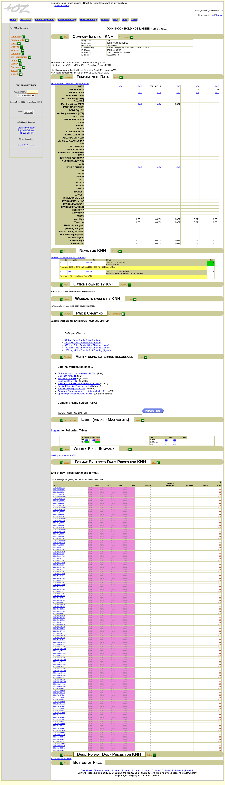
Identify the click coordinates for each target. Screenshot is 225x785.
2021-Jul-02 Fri (58, 591)
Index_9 (189, 770)
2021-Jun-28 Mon (59, 600)
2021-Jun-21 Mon (59, 611)
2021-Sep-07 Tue (59, 487)
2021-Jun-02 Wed (59, 638)
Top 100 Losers (26, 133)
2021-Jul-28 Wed (59, 551)
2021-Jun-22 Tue (59, 609)
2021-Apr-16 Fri (58, 710)
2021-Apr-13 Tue (59, 717)
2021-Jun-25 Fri (58, 602)
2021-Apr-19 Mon (59, 708)
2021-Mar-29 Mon (59, 737)
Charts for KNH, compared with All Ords (77, 373)
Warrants (15, 50)
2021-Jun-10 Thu (59, 624)
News (14, 43)
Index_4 (139, 770)
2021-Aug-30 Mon (59, 501)
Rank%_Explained (44, 19)
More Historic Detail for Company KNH (70, 83)
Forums (105, 19)
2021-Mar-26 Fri (58, 739)
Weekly (14, 63)
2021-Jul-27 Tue (58, 554)
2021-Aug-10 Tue (59, 532)
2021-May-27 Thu (59, 646)
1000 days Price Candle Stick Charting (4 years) (87, 350)
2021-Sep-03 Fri (58, 492)
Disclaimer (86, 770)
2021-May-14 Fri (58, 666)
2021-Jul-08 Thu (58, 582)
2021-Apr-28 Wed (59, 693)
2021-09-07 (87, 263)
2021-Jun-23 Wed (59, 607)
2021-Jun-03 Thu (59, 635)
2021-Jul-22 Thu (58, 560)
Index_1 (109, 770)
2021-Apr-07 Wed (59, 726)
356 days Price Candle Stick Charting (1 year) (86, 345)
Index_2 (119, 770)
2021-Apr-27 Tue (59, 695)
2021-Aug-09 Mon (59, 534)
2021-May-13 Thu (59, 668)
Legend (56, 430)
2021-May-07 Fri (58, 677)
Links (134, 19)
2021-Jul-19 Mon (59, 567)
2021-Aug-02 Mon (59, 545)
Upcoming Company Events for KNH (75, 393)
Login (212, 15)
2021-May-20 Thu (59, 657)
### (120, 86)
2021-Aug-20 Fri (58, 514)
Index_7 (169, 770)
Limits (14, 60)
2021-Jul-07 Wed (59, 585)
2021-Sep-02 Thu (59, 494)
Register (219, 15)
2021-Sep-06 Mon (59, 490)
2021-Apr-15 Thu (59, 713)
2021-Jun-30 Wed (59, 596)
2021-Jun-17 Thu (59, 615)
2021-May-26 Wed (59, 649)
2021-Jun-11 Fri (58, 622)
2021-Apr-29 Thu (59, 690)
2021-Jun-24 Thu (59, 604)
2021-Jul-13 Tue (58, 576)
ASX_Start (25, 19)
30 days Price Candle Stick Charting (82, 340)
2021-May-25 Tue (59, 651)
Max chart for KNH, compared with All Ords (79, 383)
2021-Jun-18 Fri (58, 613)
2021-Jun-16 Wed (59, 618)
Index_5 (149, 770)
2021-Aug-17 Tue (59, 521)
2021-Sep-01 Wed (59, 496)
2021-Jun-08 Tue (59, 629)
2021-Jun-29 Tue (59, 598)
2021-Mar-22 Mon (59, 748)
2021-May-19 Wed (59, 660)
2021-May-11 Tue (59, 673)
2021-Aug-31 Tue (59, 499)
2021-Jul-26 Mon (59, 556)
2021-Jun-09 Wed (59, 626)
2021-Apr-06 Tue (59, 728)
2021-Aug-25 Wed (59, 507)
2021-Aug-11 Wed (59, 529)
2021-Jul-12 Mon (59, 578)
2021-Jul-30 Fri (58, 547)
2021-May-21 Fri (58, 655)
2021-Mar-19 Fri (58, 750)
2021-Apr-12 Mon (59, 719)
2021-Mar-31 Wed (59, 732)
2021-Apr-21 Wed (59, 704)
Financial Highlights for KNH (71, 388)
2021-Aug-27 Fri (58, 503)
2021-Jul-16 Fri (58, 569)
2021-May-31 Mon (59, 642)
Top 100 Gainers (26, 130)
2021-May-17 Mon (59, 664)
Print (125, 19)
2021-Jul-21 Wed (59, 563)
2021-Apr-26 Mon (59, 697)
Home (13, 19)
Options (15, 46)
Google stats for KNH (68, 381)
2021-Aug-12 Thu (59, 527)
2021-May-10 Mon (59, 675)
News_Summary (88, 19)
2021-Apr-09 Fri (58, 721)
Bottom (15, 74)
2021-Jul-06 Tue (58, 587)
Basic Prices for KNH (61, 758)
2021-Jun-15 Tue (59, 620)
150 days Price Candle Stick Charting (82, 342)
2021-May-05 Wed (59, 682)
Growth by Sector (25, 127)
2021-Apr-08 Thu (59, 724)
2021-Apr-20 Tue (59, 706)
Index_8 (179, 770)
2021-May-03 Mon (59, 686)
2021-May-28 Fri (58, 644)
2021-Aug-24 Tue (59, 510)
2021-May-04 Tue (59, 684)
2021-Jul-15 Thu (58, 571)
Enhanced (16, 67)
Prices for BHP (61, 5)
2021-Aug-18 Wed (59, 518)
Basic (14, 70)
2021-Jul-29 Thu (58, 549)
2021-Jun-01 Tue (59, 640)
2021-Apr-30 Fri (58, 688)
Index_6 (159, 770)
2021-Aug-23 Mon (59, 512)
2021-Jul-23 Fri (58, 558)
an (69, 263)
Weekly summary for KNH (63, 455)
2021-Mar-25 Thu (59, 741)
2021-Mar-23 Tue (59, 746)
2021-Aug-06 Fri (58, 536)
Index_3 (129, 770)
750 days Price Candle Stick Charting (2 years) (87, 347)
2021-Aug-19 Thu (59, 516)
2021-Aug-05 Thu (59, 538)
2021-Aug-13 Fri (58, 525)
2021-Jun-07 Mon (59, 631)
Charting (15, 53)
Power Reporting (67, 19)
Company (16, 36)
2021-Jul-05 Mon (59, 589)
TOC (66, 37)
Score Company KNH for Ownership (68, 257)
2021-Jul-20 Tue (58, 565)
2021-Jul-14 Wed (59, 574)
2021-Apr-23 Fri (58, 699)
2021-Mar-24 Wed (59, 743)
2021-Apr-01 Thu (59, 730)
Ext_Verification (19, 57)
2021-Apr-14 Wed (59, 715)
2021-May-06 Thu (59, 679)
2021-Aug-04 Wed (59, 540)
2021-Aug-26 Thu (59, 505)
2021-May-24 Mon (59, 653)
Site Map (98, 770)
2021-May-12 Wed (59, 671)
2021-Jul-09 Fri (58, 580)
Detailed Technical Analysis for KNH (75, 386)
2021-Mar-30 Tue (59, 735)
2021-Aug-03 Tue (59, 543)
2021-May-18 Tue (59, 662)
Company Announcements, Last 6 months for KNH (82, 391)
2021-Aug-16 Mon (59, 523)
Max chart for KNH (67, 376)
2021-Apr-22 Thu (59, 702)
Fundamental (18, 40)
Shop (116, 19)
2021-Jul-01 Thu (58, 593)
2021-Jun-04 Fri (58, 633)
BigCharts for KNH (67, 378)
